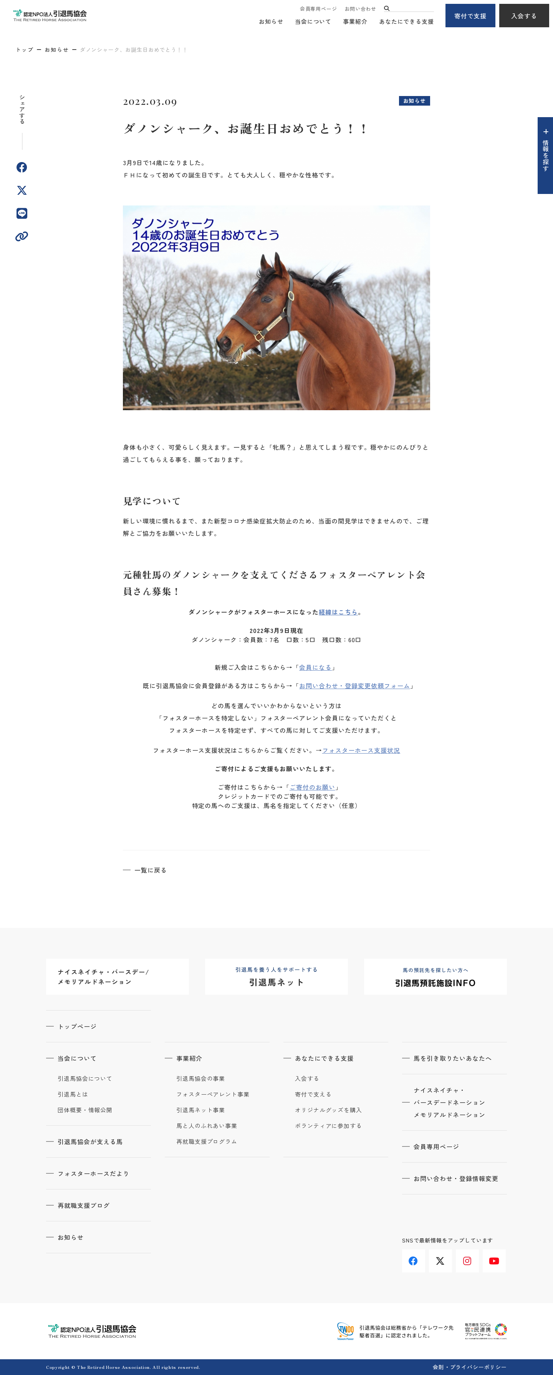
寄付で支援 (470, 15)
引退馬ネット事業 (200, 1110)
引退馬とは (73, 1094)
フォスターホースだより (93, 1173)
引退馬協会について (85, 1078)
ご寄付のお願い (312, 787)
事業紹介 (355, 21)
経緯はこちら (338, 611)
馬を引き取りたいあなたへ (453, 1058)
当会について (313, 21)
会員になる (315, 667)
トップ (24, 49)
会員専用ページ (318, 8)
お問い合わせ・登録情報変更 (456, 1178)
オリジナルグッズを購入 (328, 1110)
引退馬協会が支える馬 (90, 1141)
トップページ (77, 1026)
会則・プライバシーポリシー (470, 1367)
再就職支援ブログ (84, 1205)
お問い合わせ (360, 8)
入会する (524, 15)
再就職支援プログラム (206, 1141)
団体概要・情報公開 (85, 1110)
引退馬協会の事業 (200, 1078)
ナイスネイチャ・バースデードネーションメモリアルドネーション (449, 1102)
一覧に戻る (150, 870)
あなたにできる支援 (406, 21)
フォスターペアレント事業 (213, 1094)
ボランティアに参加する (328, 1126)
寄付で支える (313, 1094)
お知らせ (271, 21)
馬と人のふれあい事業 (206, 1126)
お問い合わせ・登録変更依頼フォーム (354, 685)
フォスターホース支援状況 (361, 750)
